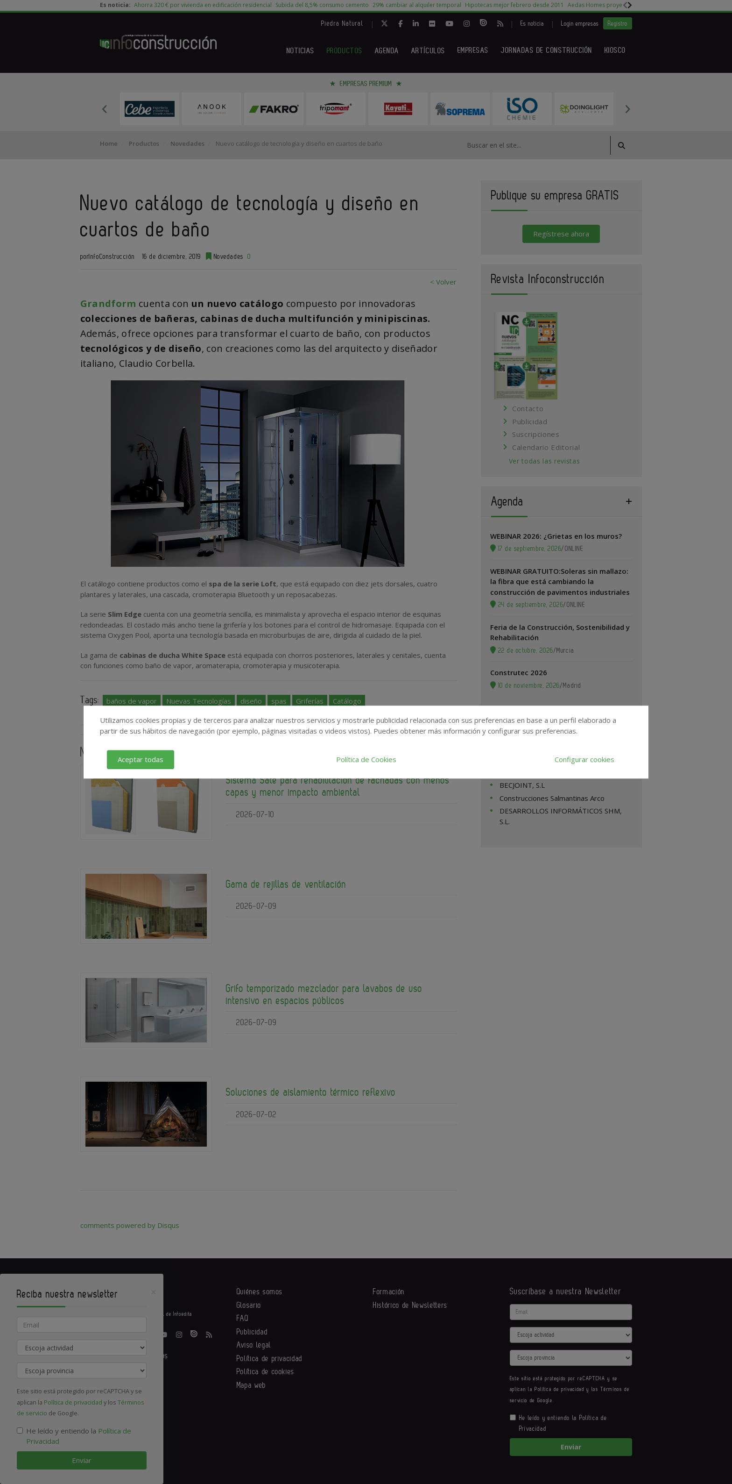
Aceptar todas (140, 759)
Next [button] (627, 109)
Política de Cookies (366, 759)
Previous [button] (104, 109)
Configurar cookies (584, 759)
